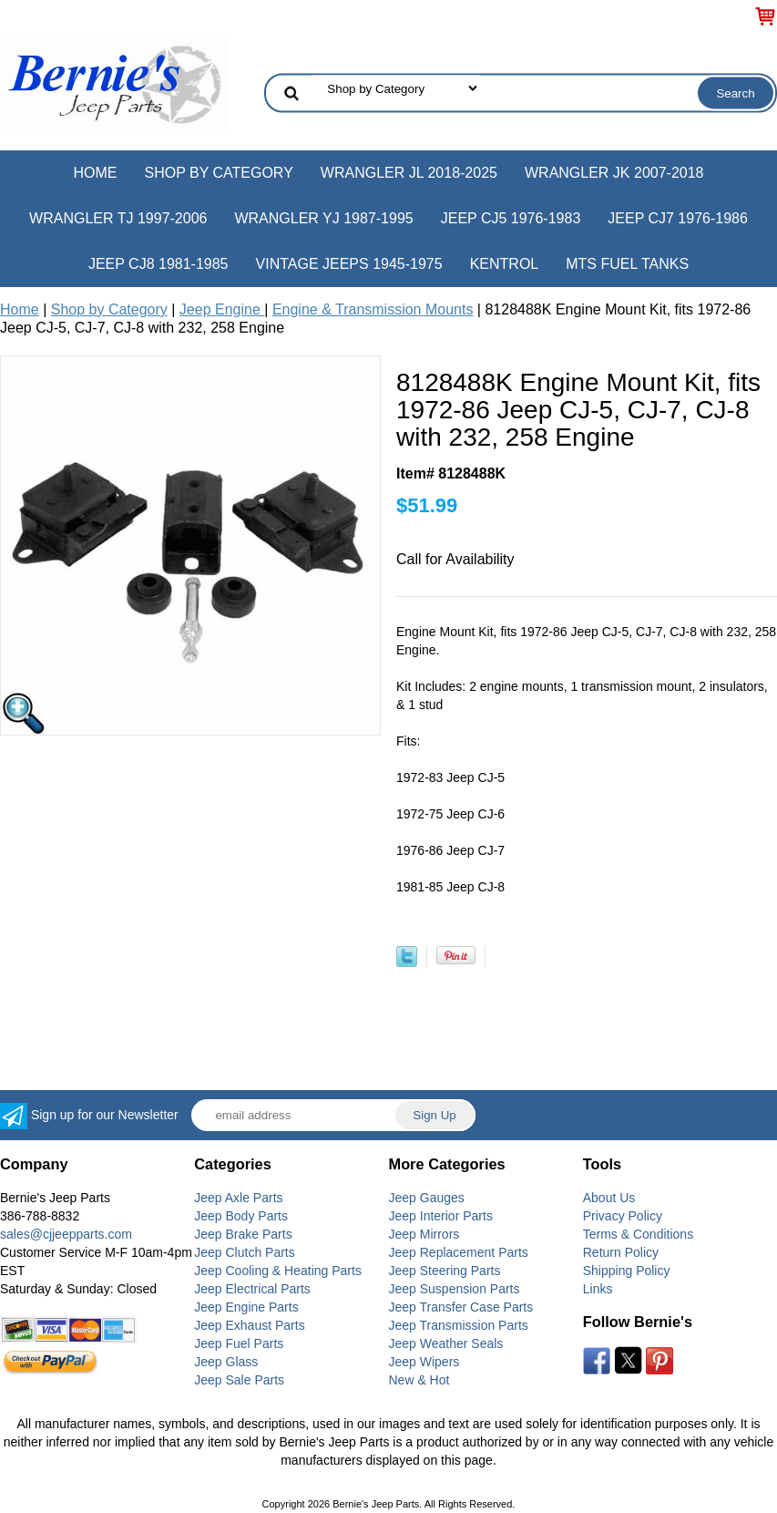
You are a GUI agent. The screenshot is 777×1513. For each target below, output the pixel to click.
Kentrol (504, 264)
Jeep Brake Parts (242, 1234)
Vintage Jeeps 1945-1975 (349, 264)
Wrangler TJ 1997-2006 (118, 218)
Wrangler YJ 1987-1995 (323, 218)
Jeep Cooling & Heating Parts (278, 1270)
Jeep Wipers (424, 1361)
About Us (609, 1197)
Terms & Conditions (638, 1234)
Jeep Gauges (427, 1197)
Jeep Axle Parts (238, 1197)
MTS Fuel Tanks (627, 264)
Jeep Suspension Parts (454, 1288)
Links (598, 1288)
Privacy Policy (622, 1216)
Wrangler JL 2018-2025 (409, 172)
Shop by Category (218, 172)
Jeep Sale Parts (239, 1380)
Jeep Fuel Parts (238, 1343)
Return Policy (621, 1252)
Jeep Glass (226, 1361)
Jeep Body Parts (241, 1216)
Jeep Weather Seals (446, 1343)
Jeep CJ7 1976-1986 (678, 218)
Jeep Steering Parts (445, 1270)
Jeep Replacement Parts (458, 1252)
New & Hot (419, 1380)
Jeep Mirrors (424, 1234)
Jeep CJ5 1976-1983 (511, 218)
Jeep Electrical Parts (252, 1288)
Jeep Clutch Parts (244, 1252)
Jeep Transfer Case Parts (461, 1307)
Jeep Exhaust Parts (249, 1325)
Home (95, 172)
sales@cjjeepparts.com (66, 1234)
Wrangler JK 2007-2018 (614, 172)
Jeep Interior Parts (441, 1216)
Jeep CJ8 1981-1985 (158, 264)
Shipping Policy (626, 1270)
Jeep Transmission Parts (458, 1325)
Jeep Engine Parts (246, 1307)
